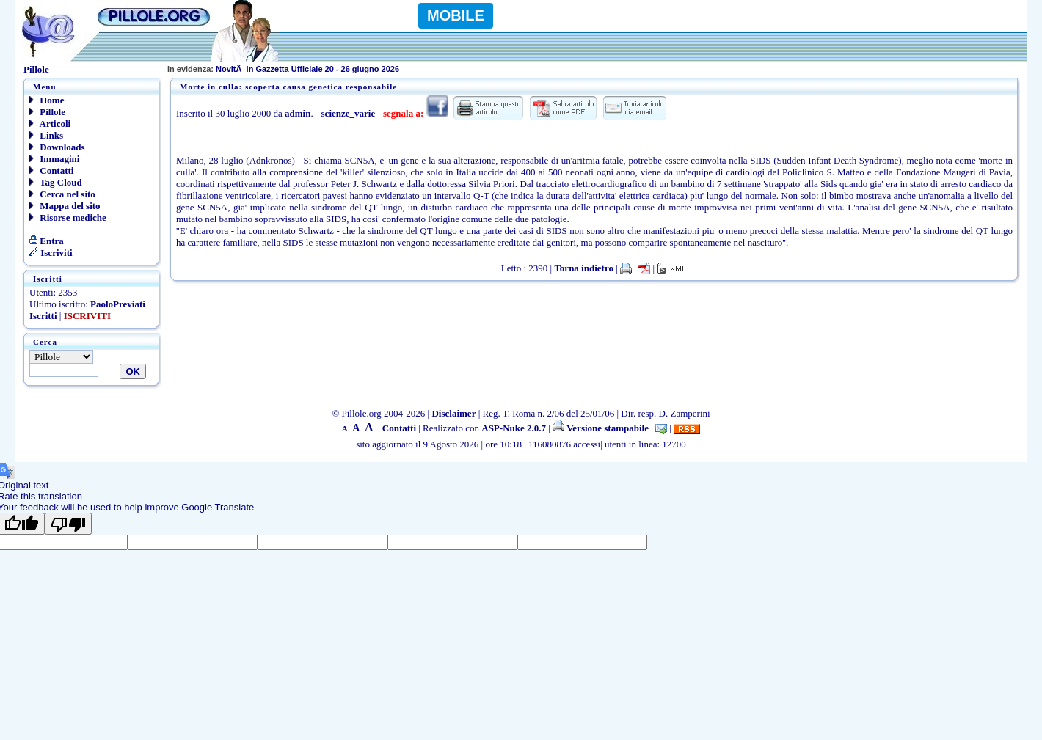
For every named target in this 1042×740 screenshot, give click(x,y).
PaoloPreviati (117, 303)
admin (297, 113)
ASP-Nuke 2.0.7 (513, 427)
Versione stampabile (601, 427)
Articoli (49, 123)
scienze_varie (348, 113)
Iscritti (43, 315)
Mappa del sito (65, 205)
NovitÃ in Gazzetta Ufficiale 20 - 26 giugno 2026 (283, 69)
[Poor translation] (68, 524)
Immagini (54, 158)
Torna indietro (583, 268)
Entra (46, 240)
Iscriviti (51, 252)
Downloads (57, 147)
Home (46, 100)
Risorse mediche (67, 217)
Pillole (47, 111)
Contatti (51, 170)
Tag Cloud (55, 182)
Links (46, 135)
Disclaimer (453, 413)
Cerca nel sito (62, 193)
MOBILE (455, 15)
